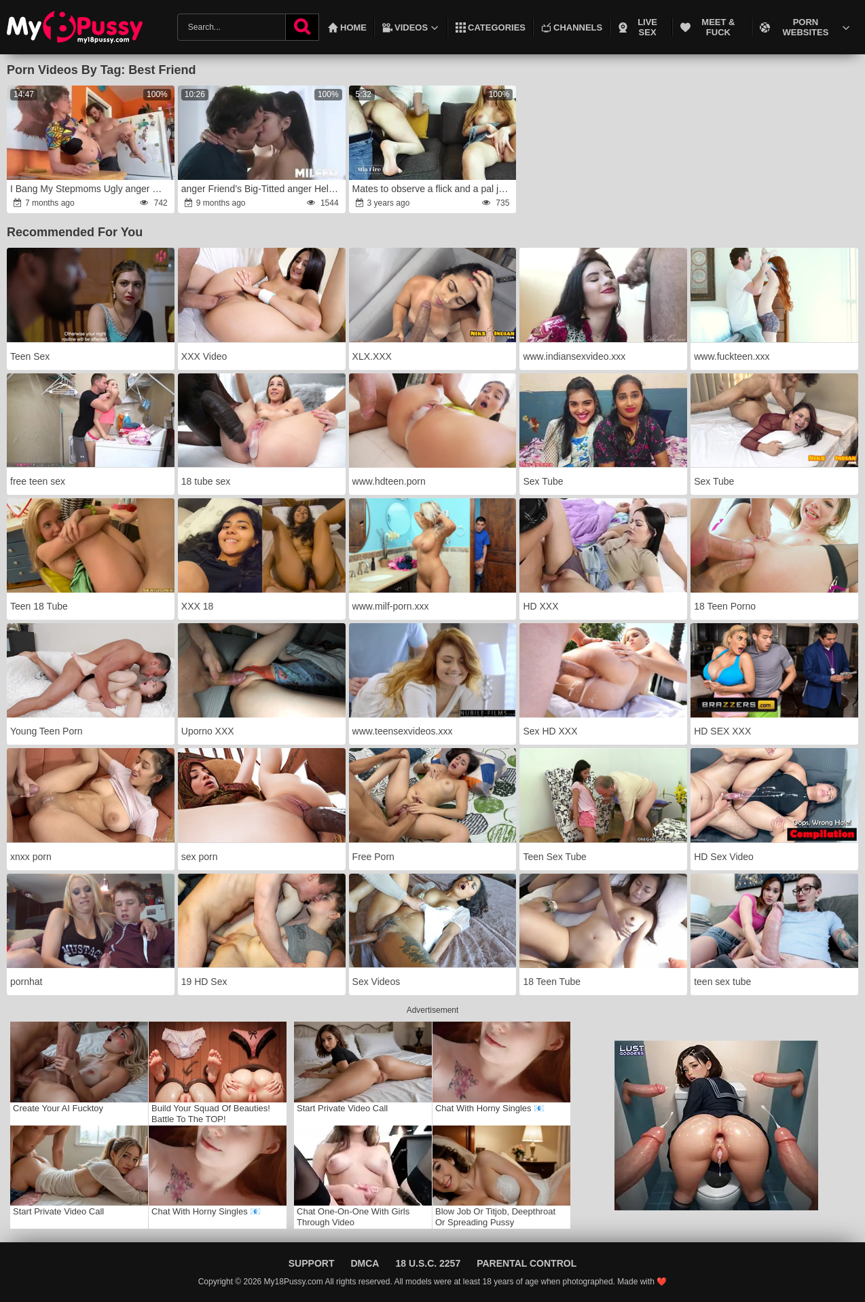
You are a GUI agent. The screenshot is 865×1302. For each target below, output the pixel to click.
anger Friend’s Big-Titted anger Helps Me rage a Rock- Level (262, 188)
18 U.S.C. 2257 (427, 1263)
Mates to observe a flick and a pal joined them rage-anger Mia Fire (433, 188)
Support (312, 1263)
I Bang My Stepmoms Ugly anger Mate (91, 188)
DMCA (364, 1263)
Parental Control (526, 1263)
